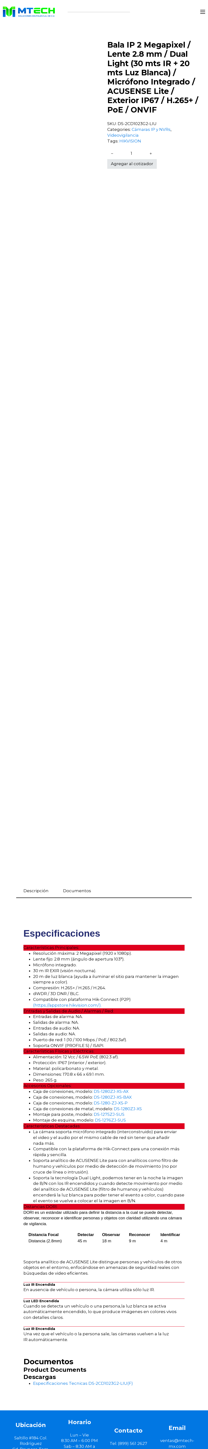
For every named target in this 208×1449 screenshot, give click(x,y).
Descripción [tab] (36, 890)
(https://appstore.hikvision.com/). (67, 1005)
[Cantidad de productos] (131, 153)
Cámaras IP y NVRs (151, 129)
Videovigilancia (123, 135)
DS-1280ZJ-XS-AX (111, 1091)
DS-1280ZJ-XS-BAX (113, 1097)
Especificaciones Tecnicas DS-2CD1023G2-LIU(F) (83, 1383)
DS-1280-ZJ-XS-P (111, 1103)
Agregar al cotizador (132, 163)
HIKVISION (130, 141)
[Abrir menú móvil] (202, 12)
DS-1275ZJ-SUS (109, 1114)
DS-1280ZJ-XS (128, 1108)
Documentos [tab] (77, 890)
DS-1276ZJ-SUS (110, 1120)
